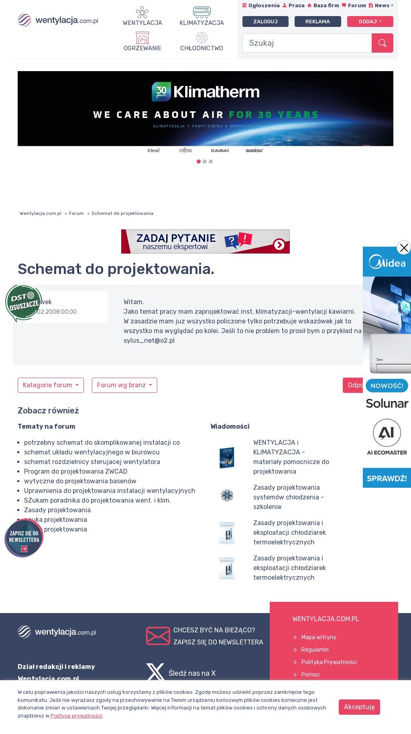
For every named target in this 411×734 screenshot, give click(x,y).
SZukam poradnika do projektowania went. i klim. (97, 500)
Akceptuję (359, 707)
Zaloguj (265, 21)
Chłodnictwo (201, 48)
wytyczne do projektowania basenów (80, 481)
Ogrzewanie (142, 48)
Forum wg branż (122, 385)
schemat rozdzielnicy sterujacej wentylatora (92, 462)
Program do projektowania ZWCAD (76, 471)
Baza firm (326, 5)
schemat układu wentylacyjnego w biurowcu (92, 452)
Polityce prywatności (76, 716)
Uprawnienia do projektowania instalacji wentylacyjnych (109, 491)
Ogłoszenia (264, 5)
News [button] (382, 5)
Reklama (317, 21)
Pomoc (310, 674)
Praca (297, 5)
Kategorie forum (48, 385)
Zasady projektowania (57, 510)
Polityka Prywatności (329, 662)
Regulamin (315, 649)
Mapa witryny (318, 637)
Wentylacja (142, 23)
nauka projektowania (55, 519)
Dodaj (368, 21)
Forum (357, 5)
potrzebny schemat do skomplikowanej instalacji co (102, 442)
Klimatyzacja (201, 23)
